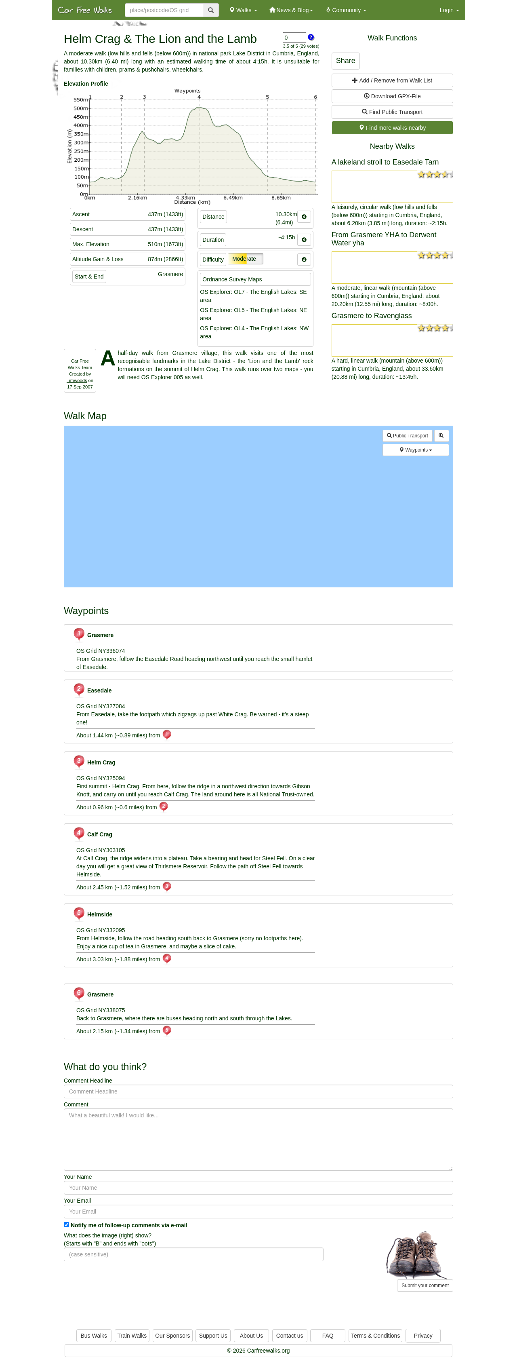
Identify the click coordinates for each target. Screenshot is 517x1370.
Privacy (423, 1335)
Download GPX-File (392, 96)
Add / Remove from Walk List (392, 80)
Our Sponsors (172, 1335)
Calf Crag (92, 834)
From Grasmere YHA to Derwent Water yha (384, 239)
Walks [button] (243, 10)
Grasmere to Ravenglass (372, 316)
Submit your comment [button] (425, 1285)
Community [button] (346, 10)
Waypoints (415, 450)
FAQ (328, 1335)
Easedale (92, 690)
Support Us (213, 1335)
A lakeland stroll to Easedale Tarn (385, 162)
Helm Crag (94, 762)
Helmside (92, 914)
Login (449, 10)
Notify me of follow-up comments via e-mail (129, 1225)
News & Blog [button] (291, 10)
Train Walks (132, 1335)
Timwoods (77, 380)
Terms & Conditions (375, 1335)
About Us (251, 1335)
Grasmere (92, 635)
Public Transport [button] (407, 436)
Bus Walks (93, 1335)
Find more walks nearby (392, 128)
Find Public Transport (392, 112)
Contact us (289, 1335)
